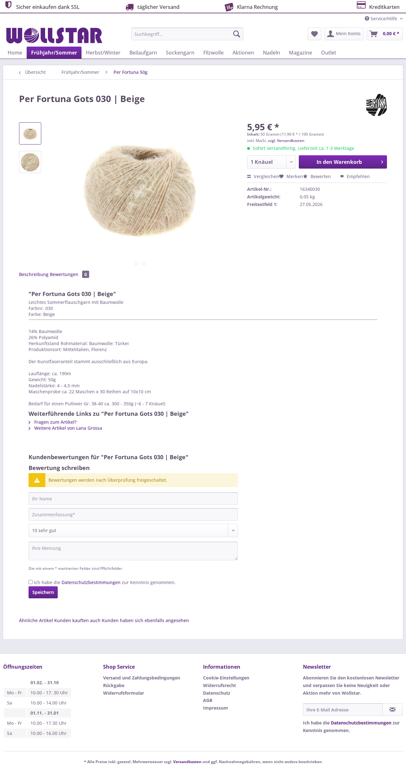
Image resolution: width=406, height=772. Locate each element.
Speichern (43, 592)
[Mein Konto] (344, 34)
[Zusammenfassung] (133, 514)
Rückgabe (113, 685)
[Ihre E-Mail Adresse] (343, 709)
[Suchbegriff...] (187, 34)
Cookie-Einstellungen (226, 678)
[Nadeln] (272, 53)
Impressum (215, 708)
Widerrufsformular (123, 693)
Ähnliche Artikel (36, 620)
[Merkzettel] (314, 34)
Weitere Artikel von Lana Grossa (65, 428)
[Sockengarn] (180, 53)
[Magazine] (301, 53)
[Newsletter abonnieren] (393, 709)
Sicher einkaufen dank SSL (41, 6)
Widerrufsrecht (219, 685)
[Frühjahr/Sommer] (54, 53)
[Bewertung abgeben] (133, 530)
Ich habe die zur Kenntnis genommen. (105, 582)
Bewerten (317, 176)
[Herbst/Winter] (103, 53)
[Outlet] (329, 53)
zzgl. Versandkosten (286, 140)
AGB (207, 700)
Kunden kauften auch (77, 620)
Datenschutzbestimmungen (91, 582)
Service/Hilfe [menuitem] (381, 19)
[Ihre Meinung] (133, 551)
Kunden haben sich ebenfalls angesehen (145, 620)
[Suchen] (236, 34)
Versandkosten (187, 761)
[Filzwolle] (213, 53)
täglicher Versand (151, 7)
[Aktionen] (243, 53)
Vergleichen (263, 176)
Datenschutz (216, 693)
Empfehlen (355, 176)
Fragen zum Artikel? (52, 422)
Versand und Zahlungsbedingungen (141, 678)
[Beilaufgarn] (143, 53)
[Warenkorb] (385, 34)
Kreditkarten (377, 6)
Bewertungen (69, 274)
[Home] (15, 53)
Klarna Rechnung (250, 6)
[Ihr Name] (133, 498)
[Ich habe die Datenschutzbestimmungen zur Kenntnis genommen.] (31, 582)
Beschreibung (34, 274)
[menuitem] (187, 37)
